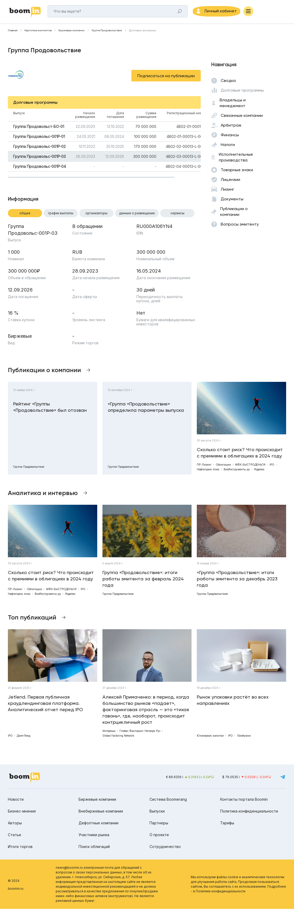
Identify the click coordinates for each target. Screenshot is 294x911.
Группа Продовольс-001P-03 (39, 158)
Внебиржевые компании (101, 813)
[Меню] (257, 12)
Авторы (15, 825)
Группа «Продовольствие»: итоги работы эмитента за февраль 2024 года (143, 581)
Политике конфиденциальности (220, 893)
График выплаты (60, 215)
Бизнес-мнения (22, 813)
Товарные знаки (237, 171)
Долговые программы (142, 32)
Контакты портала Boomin (244, 801)
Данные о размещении (137, 215)
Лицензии (230, 181)
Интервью (108, 733)
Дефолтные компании (98, 825)
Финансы (230, 136)
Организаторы (96, 215)
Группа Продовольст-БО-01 (38, 128)
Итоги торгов (20, 848)
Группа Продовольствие (107, 32)
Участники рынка (94, 837)
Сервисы (177, 215)
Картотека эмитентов (37, 32)
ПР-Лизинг (204, 466)
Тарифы (227, 825)
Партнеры (158, 825)
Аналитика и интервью (43, 495)
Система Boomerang (168, 801)
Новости (16, 801)
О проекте (159, 837)
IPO (272, 466)
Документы (232, 201)
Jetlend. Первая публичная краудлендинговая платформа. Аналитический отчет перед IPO (45, 705)
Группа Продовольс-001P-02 (39, 148)
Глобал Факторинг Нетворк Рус (140, 733)
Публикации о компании (234, 213)
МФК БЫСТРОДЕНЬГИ (250, 466)
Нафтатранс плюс (208, 471)
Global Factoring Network (118, 737)
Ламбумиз (244, 737)
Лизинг (227, 191)
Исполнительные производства (236, 159)
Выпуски (157, 813)
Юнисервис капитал (210, 737)
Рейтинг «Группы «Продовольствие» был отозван (50, 409)
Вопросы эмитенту (240, 226)
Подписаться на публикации (166, 77)
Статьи (14, 837)
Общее (24, 215)
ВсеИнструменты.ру (237, 471)
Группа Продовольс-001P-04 (39, 168)
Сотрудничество (165, 848)
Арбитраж (231, 127)
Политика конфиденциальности (249, 813)
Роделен (259, 471)
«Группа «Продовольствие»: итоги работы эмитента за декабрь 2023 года (237, 581)
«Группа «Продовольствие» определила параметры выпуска (146, 409)
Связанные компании (242, 117)
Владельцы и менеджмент (233, 105)
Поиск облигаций (94, 848)
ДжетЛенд (23, 737)
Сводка (228, 82)
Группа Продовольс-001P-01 (39, 138)
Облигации (223, 466)
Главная (12, 32)
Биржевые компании (72, 32)
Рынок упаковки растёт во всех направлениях (233, 702)
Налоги (228, 146)
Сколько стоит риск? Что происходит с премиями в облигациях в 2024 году (240, 455)
